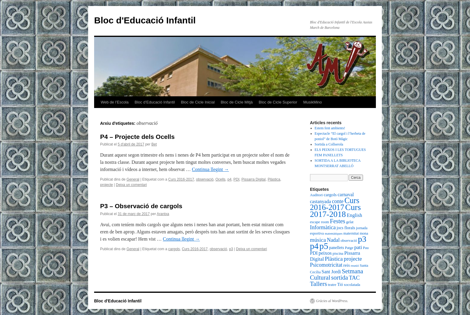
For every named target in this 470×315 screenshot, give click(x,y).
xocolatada (352, 285)
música (318, 240)
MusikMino (312, 102)
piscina (338, 253)
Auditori (316, 195)
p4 (229, 179)
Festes (337, 221)
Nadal (333, 240)
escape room (319, 222)
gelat (350, 222)
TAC (354, 277)
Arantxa (163, 214)
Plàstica (274, 179)
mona (364, 233)
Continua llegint (210, 169)
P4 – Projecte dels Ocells (137, 136)
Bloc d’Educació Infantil (155, 102)
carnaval (346, 194)
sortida (339, 277)
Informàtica (323, 227)
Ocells (220, 179)
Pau (366, 248)
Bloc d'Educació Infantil (145, 20)
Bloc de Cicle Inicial (198, 102)
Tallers (318, 283)
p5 (324, 246)
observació (204, 179)
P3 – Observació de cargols (141, 205)
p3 (231, 249)
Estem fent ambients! (330, 128)
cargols (174, 249)
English (354, 215)
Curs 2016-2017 (181, 179)
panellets (336, 247)
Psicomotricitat (326, 265)
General (132, 179)
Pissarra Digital (254, 179)
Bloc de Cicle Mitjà (237, 102)
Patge (349, 248)
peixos (325, 253)
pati (358, 247)
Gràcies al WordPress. (332, 301)
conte (338, 201)
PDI (236, 179)
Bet (154, 144)
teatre (332, 285)
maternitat (351, 233)
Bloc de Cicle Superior (278, 102)
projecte (106, 185)
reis (346, 265)
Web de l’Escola (115, 102)
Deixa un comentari (131, 185)
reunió (355, 265)
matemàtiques (333, 233)
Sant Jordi (331, 271)
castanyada (320, 201)
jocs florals (346, 228)
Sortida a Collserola (329, 144)
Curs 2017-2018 (335, 210)
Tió (340, 284)
